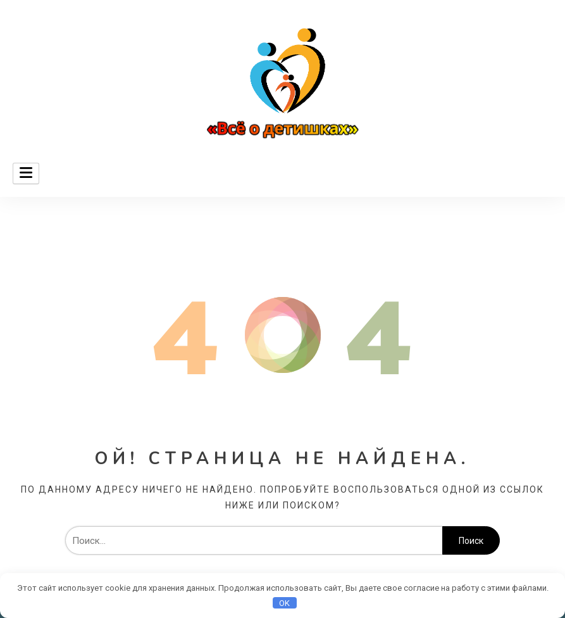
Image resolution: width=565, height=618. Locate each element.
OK (284, 603)
